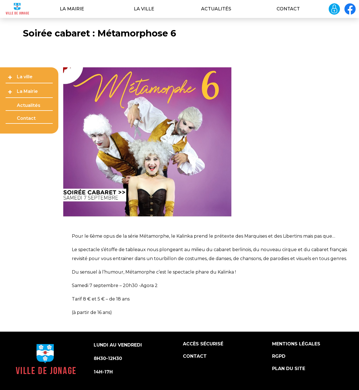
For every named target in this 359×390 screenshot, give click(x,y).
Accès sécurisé (203, 344)
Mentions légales (296, 344)
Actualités (216, 9)
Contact (288, 9)
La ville (144, 9)
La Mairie (72, 9)
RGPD (279, 356)
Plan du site (288, 368)
